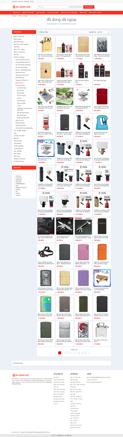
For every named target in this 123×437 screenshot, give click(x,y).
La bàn (19, 105)
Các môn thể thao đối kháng (22, 65)
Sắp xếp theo (92, 32)
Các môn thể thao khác (21, 67)
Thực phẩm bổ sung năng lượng (23, 128)
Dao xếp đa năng (21, 88)
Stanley (17, 193)
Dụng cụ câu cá (19, 120)
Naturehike (17, 182)
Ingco (16, 185)
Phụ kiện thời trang (19, 161)
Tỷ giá (22, 432)
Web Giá (42, 432)
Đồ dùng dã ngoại (20, 85)
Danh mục (20, 1)
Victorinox (17, 176)
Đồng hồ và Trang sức (19, 158)
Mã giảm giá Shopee (59, 401)
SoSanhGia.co (60, 435)
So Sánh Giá (68, 435)
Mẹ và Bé (16, 54)
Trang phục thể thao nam (22, 75)
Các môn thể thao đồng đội (22, 62)
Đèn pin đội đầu (21, 103)
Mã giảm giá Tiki (58, 396)
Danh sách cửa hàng (59, 391)
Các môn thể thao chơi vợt (22, 59)
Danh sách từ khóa (59, 394)
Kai (15, 191)
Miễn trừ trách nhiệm (59, 384)
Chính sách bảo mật (59, 379)
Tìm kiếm (89, 7)
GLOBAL (17, 189)
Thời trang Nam (18, 141)
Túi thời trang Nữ (18, 148)
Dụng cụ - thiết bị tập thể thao (23, 70)
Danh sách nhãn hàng (59, 389)
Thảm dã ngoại (21, 100)
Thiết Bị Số (83, 12)
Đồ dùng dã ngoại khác (23, 117)
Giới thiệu (26, 1)
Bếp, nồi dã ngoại (21, 115)
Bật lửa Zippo (20, 93)
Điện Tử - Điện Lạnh (28, 12)
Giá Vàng (37, 432)
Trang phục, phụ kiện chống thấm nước (24, 109)
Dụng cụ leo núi (19, 82)
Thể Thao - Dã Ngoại (23, 15)
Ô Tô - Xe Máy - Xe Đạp (20, 130)
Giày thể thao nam (20, 72)
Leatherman (18, 178)
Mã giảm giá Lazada (59, 399)
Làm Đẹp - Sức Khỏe (19, 135)
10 (85, 353)
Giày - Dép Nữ (17, 153)
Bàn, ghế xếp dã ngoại (23, 112)
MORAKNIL (18, 180)
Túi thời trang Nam (19, 146)
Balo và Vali (17, 156)
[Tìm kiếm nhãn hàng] (52, 7)
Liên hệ (31, 1)
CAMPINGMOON (19, 183)
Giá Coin (47, 432)
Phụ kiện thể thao (20, 123)
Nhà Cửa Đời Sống (52, 12)
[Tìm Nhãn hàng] (24, 172)
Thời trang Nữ (17, 143)
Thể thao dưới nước (20, 125)
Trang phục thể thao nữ (21, 80)
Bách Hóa (16, 138)
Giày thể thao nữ (19, 77)
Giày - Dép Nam (18, 151)
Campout (17, 195)
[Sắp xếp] (103, 32)
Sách (15, 133)
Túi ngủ (19, 98)
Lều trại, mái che (21, 95)
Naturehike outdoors (20, 187)
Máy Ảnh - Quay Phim (19, 52)
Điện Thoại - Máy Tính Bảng (69, 12)
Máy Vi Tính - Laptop (95, 12)
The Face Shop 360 (29, 432)
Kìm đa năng (20, 90)
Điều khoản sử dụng (59, 382)
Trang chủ (14, 1)
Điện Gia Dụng (40, 12)
